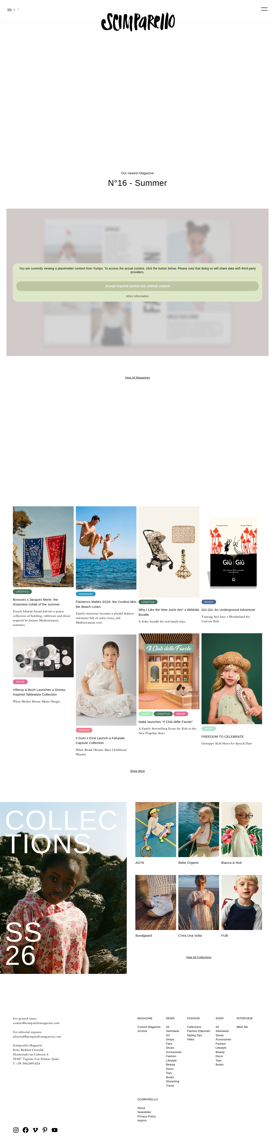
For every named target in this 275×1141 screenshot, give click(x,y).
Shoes (170, 1047)
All (167, 1027)
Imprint (142, 1120)
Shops (170, 1039)
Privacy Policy (147, 1116)
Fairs (169, 1043)
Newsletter (144, 1112)
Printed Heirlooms (137, 130)
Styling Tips (194, 1035)
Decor (170, 1068)
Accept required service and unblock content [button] (137, 286)
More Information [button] (137, 296)
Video (190, 1039)
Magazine (145, 1018)
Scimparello (148, 1099)
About (141, 1108)
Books (170, 1077)
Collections (194, 1027)
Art (168, 1035)
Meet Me (242, 1027)
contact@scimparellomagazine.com (36, 1023)
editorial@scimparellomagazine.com (37, 1036)
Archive (142, 1031)
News (170, 1018)
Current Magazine (149, 1027)
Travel (170, 1085)
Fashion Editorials (198, 1031)
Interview (244, 1018)
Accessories (174, 1052)
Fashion (171, 1056)
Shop (219, 1018)
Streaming (172, 1081)
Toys (169, 1073)
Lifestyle (171, 1060)
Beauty (170, 1064)
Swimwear (172, 1031)
